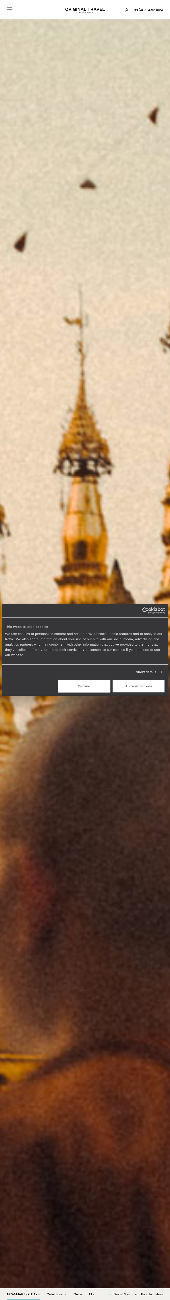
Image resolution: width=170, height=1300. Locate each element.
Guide (78, 1294)
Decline (84, 686)
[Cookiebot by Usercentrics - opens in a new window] (145, 610)
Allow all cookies (138, 686)
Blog (92, 1294)
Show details (146, 672)
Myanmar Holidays (23, 1294)
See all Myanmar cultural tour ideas (134, 1294)
